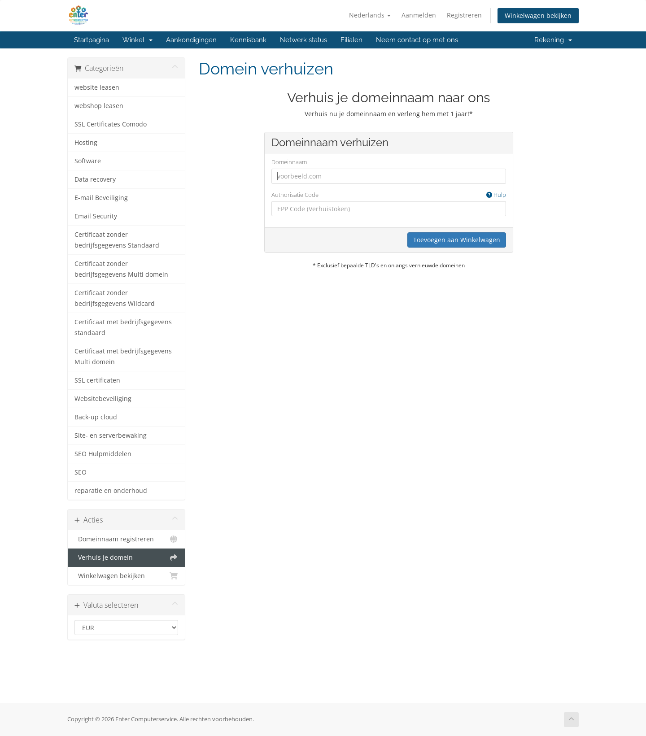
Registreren (464, 15)
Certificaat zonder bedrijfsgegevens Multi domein (121, 269)
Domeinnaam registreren (126, 539)
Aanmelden (419, 15)
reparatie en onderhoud (110, 491)
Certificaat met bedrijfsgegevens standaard (123, 327)
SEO (80, 472)
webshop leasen (98, 106)
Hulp (496, 195)
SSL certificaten (97, 380)
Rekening (553, 40)
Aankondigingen (191, 40)
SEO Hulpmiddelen (102, 454)
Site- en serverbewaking (110, 435)
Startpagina (91, 40)
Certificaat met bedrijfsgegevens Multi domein (123, 356)
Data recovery (95, 179)
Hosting (85, 143)
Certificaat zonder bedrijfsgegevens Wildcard (114, 298)
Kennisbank (248, 40)
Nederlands (370, 15)
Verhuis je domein (126, 557)
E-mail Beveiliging (101, 198)
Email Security (95, 216)
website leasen (96, 87)
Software (87, 161)
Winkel (137, 40)
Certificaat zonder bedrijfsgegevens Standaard (116, 240)
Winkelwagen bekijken (538, 15)
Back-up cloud (95, 417)
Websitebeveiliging (102, 399)
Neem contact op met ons (417, 40)
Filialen (351, 40)
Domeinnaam (289, 162)
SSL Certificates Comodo (110, 124)
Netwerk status (303, 40)
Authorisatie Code (388, 195)
